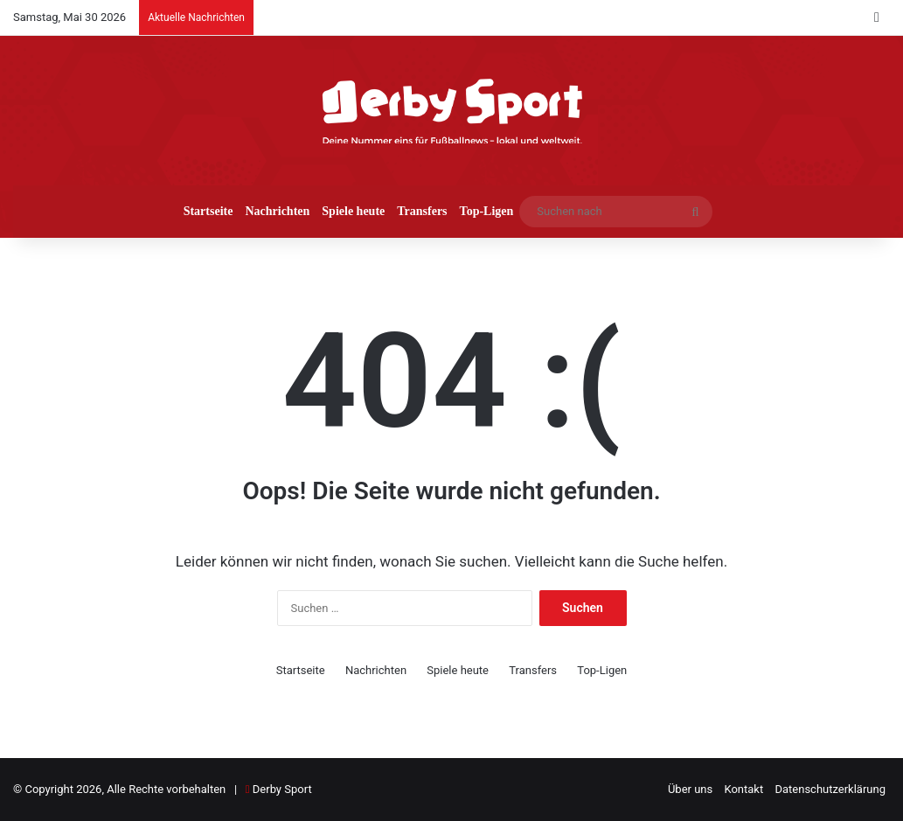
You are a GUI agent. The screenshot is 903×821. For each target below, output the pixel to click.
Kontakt (743, 789)
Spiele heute (353, 211)
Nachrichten (277, 211)
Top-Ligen (487, 211)
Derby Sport (282, 789)
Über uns (690, 789)
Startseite (208, 211)
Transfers (422, 211)
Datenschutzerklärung (830, 789)
